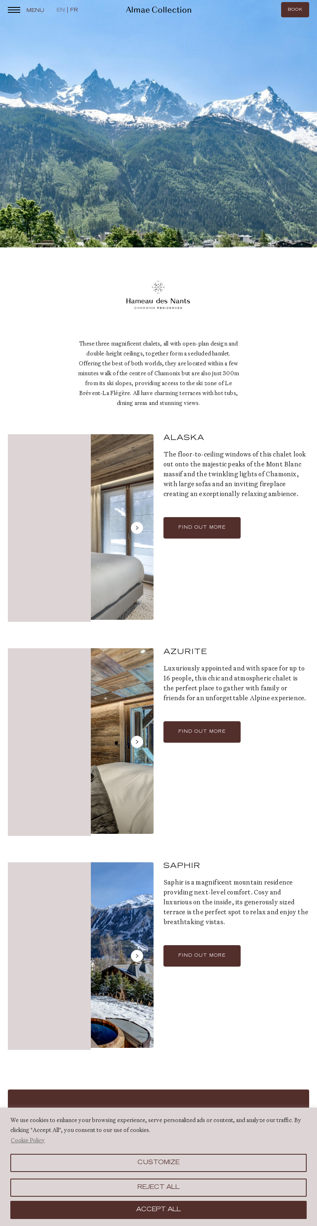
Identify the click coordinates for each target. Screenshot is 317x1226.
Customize (158, 1163)
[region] (158, 1167)
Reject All (158, 1188)
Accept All (158, 1210)
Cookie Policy (28, 1140)
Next (137, 532)
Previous (24, 532)
